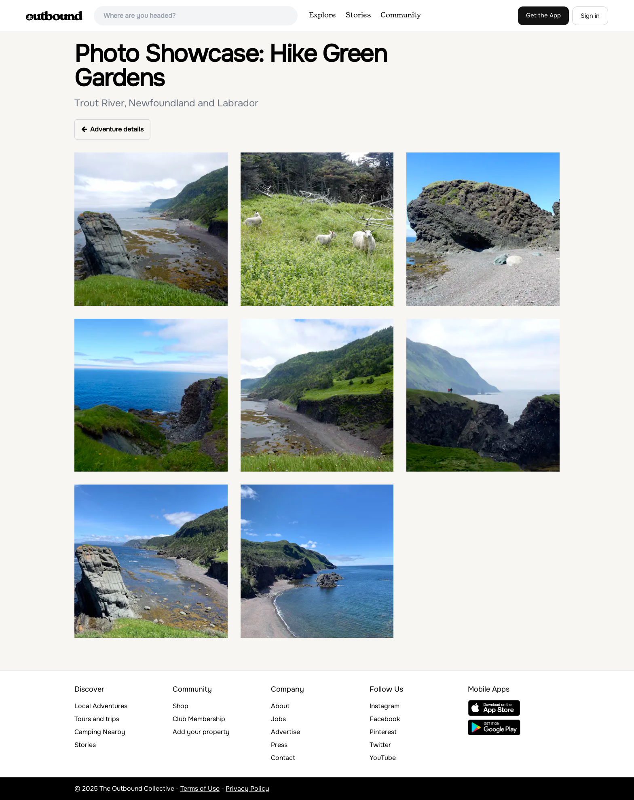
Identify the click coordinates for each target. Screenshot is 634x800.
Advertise (285, 732)
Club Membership (199, 719)
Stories (358, 15)
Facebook (385, 719)
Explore (322, 15)
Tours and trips (96, 719)
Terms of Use (200, 788)
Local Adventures (100, 706)
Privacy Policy (247, 788)
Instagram (384, 706)
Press (279, 745)
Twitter (380, 745)
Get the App (543, 15)
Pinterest (383, 732)
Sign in (590, 16)
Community (400, 15)
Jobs (278, 719)
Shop (180, 706)
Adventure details (112, 129)
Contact (283, 757)
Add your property (201, 732)
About (280, 706)
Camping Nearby (99, 732)
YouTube (383, 757)
